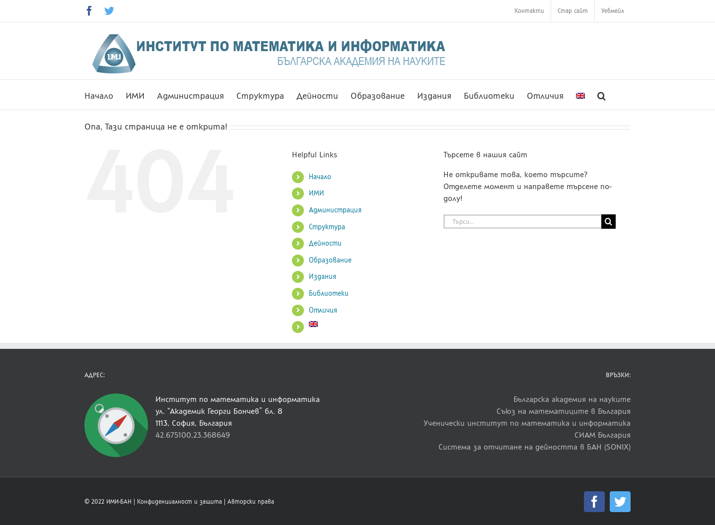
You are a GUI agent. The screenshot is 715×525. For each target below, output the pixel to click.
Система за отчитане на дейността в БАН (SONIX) (534, 447)
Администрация (335, 210)
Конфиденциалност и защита (179, 501)
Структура (327, 227)
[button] (601, 95)
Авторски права (250, 501)
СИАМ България (602, 435)
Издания (322, 276)
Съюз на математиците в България (564, 411)
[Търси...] (522, 221)
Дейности (325, 243)
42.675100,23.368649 (192, 435)
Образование (330, 260)
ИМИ (316, 193)
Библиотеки (329, 293)
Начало (320, 177)
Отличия (323, 310)
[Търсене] (608, 221)
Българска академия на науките (572, 399)
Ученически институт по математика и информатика (527, 423)
